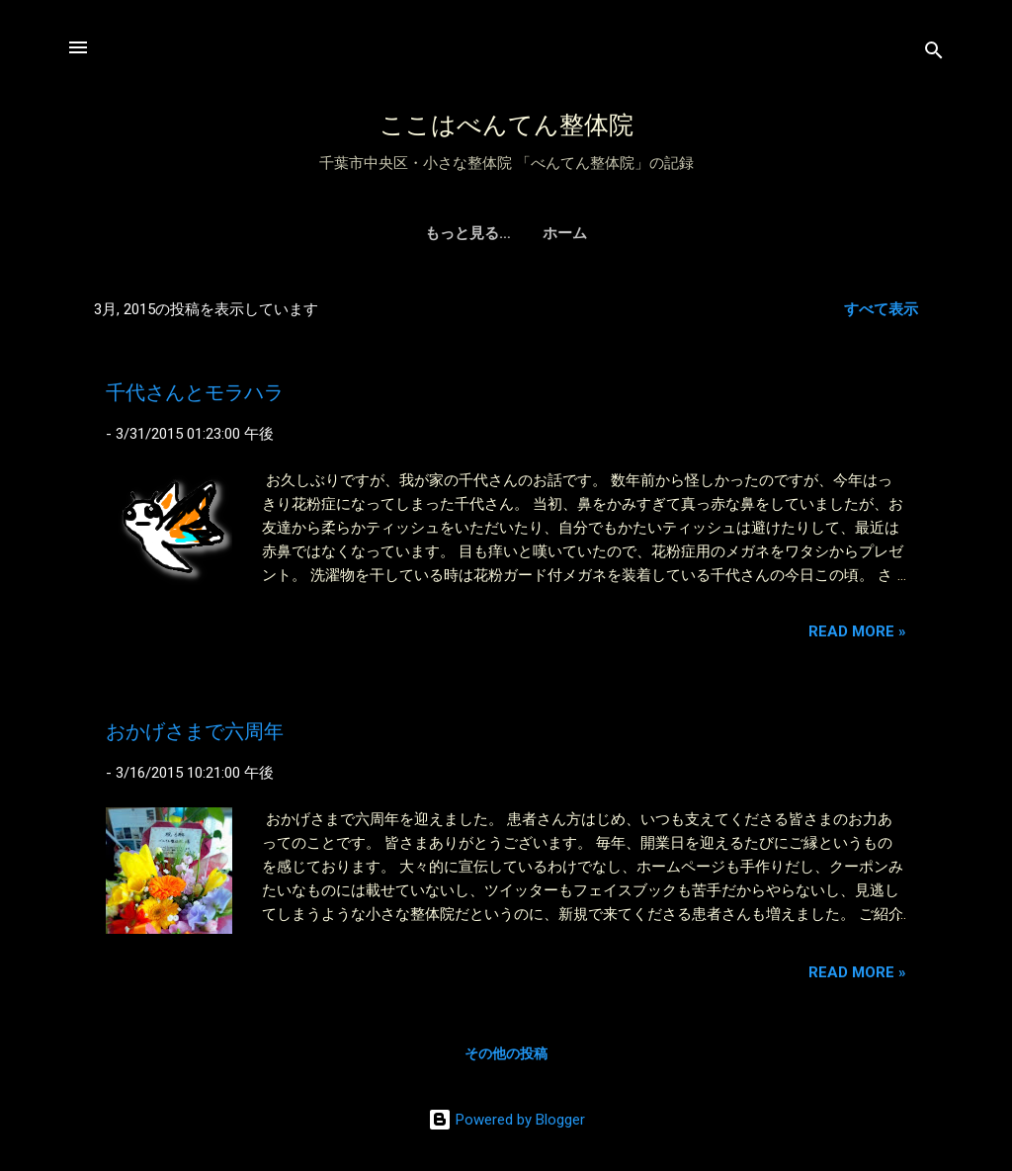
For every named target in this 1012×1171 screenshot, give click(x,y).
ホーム (506, 233)
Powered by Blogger (506, 1120)
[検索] (934, 54)
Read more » (857, 631)
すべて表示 (881, 309)
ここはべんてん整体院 (506, 125)
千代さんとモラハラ (195, 392)
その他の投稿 (506, 1053)
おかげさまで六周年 (195, 731)
